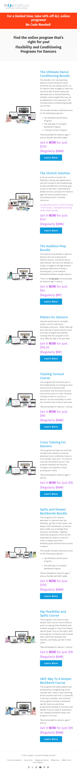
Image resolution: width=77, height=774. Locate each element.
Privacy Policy (28, 763)
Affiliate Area (55, 763)
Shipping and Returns (42, 763)
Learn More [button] (51, 158)
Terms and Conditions (14, 763)
